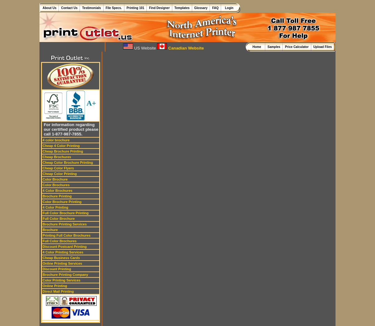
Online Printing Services (62, 263)
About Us (49, 8)
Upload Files (322, 47)
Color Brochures (56, 185)
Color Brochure (55, 179)
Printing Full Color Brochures (66, 235)
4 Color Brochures (57, 190)
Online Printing (55, 286)
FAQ (215, 8)
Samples (273, 47)
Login (228, 8)
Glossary (201, 8)
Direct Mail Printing (58, 291)
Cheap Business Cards (61, 258)
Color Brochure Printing (62, 202)
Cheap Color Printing (60, 174)
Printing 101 (135, 8)
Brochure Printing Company (65, 274)
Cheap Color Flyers (58, 168)
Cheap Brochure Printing (63, 151)
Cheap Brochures (57, 157)
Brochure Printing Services (65, 224)
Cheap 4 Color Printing (61, 146)
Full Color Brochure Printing (66, 213)
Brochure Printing (57, 196)
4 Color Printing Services (63, 252)
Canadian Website (180, 48)
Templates (182, 8)
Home (257, 47)
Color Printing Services (62, 280)
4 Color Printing (55, 207)
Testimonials (91, 8)
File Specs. (114, 8)
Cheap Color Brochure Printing (68, 162)
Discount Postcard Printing (65, 246)
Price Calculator (296, 47)
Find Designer (159, 8)
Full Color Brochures (59, 241)
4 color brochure (56, 140)
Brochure (50, 230)
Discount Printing (57, 269)
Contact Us (69, 8)
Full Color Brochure (59, 218)
